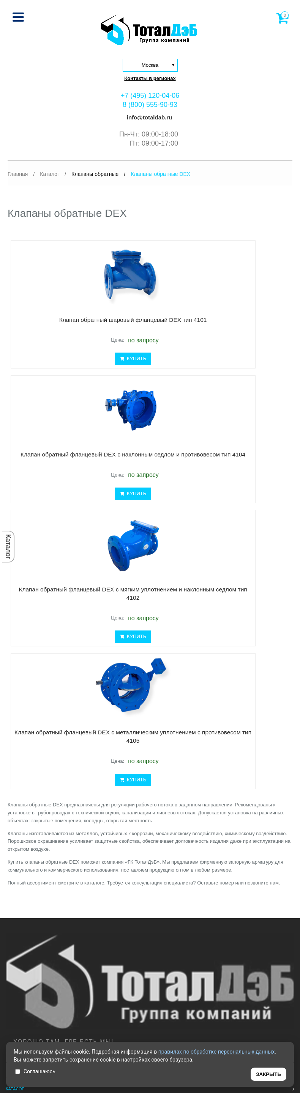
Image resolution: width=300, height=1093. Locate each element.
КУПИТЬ (76, 378)
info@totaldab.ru (148, 117)
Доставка (17, 870)
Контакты (17, 905)
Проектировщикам (28, 882)
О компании (20, 835)
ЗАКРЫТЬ (268, 1074)
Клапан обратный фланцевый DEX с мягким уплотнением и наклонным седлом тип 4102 (76, 488)
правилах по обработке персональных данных (216, 1052)
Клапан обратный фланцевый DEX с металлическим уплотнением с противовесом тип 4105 (212, 488)
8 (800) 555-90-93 (150, 104)
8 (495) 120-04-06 (26, 963)
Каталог (8, 546)
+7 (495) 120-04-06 (150, 95)
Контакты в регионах (149, 78)
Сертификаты (21, 893)
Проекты (16, 858)
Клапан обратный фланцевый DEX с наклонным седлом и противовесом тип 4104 (212, 331)
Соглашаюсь (35, 1071)
